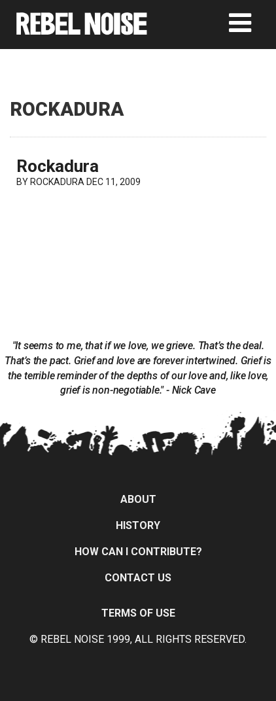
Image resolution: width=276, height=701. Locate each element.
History (138, 525)
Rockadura (57, 166)
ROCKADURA (57, 182)
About (138, 499)
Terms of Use (138, 613)
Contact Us (138, 578)
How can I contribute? (138, 551)
